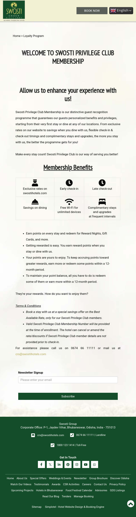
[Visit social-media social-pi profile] (68, 464)
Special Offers (38, 478)
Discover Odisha (119, 478)
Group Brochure (98, 478)
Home (17, 36)
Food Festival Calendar (79, 490)
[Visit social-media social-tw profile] (50, 464)
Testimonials (41, 484)
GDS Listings (117, 490)
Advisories (101, 490)
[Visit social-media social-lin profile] (59, 464)
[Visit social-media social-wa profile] (94, 464)
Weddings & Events (60, 478)
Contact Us (100, 484)
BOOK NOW (92, 10)
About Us (21, 478)
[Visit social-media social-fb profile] (41, 464)
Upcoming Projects (22, 490)
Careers (86, 484)
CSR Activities (71, 484)
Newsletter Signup (30, 372)
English (119, 10)
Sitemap (37, 506)
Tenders (66, 496)
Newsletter (80, 478)
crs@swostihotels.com (31, 354)
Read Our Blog (50, 496)
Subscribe (68, 396)
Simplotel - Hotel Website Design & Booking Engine (74, 506)
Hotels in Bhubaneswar (49, 490)
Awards (56, 484)
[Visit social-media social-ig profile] (76, 464)
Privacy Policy (117, 484)
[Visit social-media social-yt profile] (85, 464)
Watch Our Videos (20, 484)
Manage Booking (84, 496)
